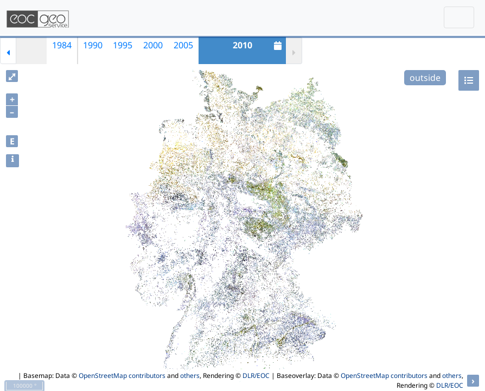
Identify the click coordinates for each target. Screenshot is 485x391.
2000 (153, 45)
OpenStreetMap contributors (122, 375)
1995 (122, 45)
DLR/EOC (256, 375)
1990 (93, 45)
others (190, 375)
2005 (183, 45)
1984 (62, 45)
